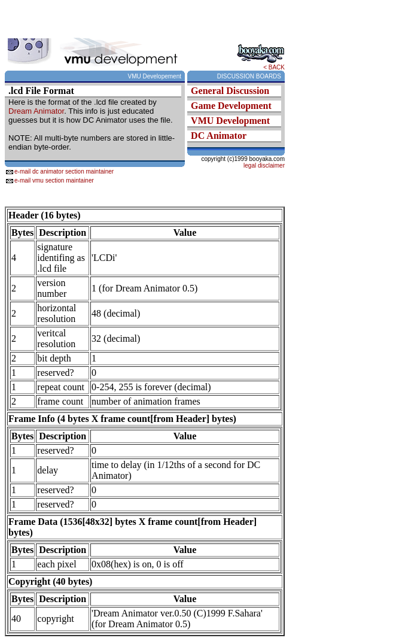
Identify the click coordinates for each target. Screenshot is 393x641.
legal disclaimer (264, 165)
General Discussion (230, 91)
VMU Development (230, 121)
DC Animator (218, 135)
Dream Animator (36, 111)
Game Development (231, 106)
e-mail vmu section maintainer (54, 180)
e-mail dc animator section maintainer (64, 171)
